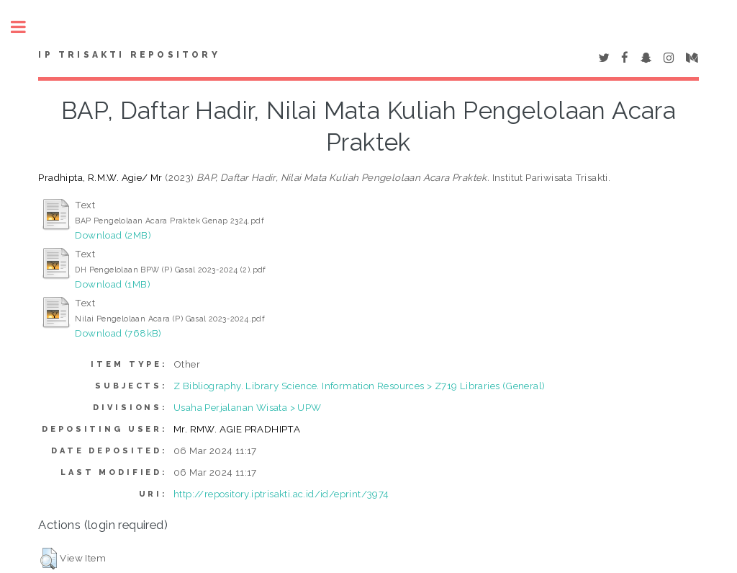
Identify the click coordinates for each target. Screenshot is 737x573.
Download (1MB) (112, 284)
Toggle (26, 27)
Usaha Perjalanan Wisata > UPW (247, 407)
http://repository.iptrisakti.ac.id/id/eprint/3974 (281, 493)
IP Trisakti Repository (129, 55)
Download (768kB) (118, 333)
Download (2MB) (113, 235)
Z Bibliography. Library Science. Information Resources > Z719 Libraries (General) (359, 385)
